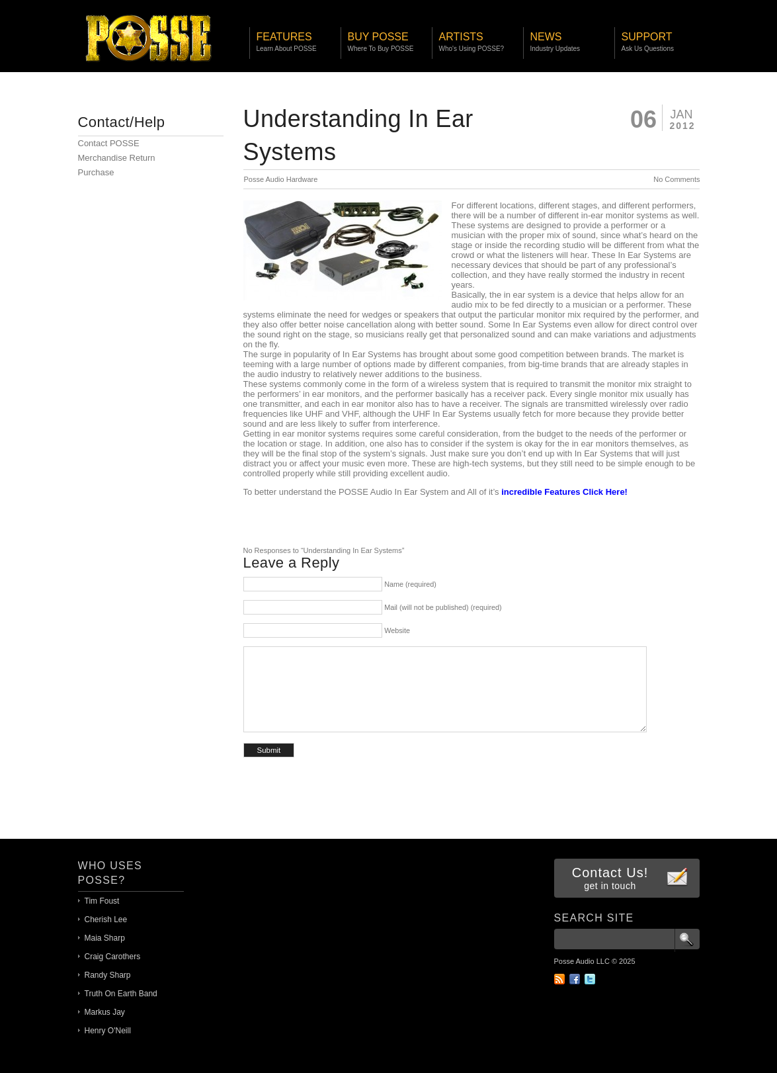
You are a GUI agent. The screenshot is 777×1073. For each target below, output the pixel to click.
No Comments (676, 179)
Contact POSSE (109, 143)
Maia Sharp (105, 938)
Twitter (590, 979)
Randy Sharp (108, 975)
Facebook (574, 979)
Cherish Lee (106, 919)
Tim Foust (102, 901)
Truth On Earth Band (121, 993)
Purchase (96, 172)
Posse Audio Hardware (281, 179)
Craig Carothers (113, 956)
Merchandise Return (116, 158)
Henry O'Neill (108, 1030)
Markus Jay (105, 1012)
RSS (559, 979)
